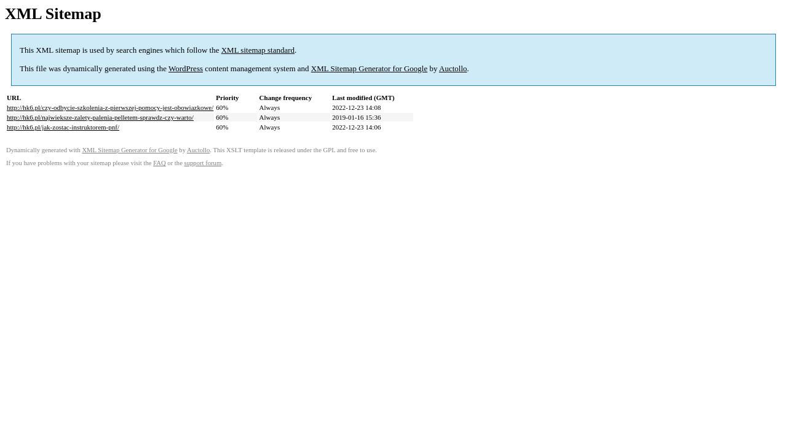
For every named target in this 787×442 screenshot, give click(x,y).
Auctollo (453, 68)
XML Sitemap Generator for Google (369, 68)
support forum (203, 163)
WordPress (185, 68)
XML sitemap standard (258, 50)
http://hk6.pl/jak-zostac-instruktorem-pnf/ (63, 127)
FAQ (159, 163)
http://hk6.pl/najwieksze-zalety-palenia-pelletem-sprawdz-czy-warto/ (100, 117)
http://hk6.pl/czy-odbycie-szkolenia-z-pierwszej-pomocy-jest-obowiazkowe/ (110, 107)
